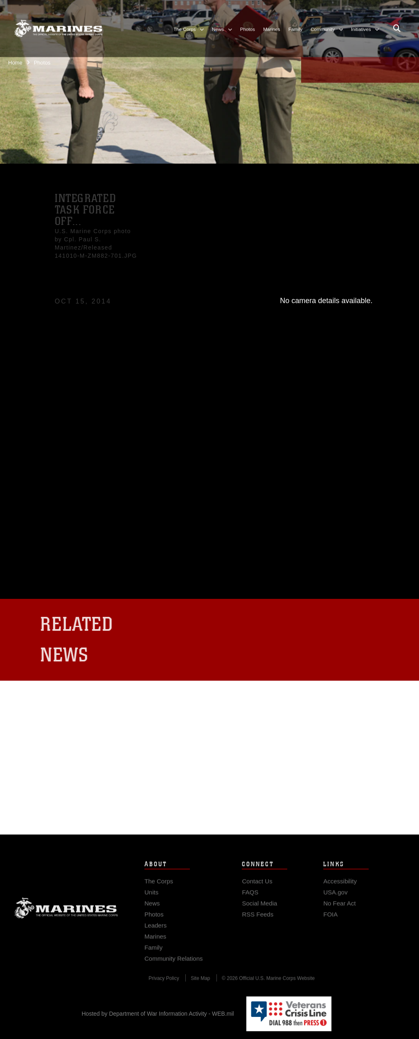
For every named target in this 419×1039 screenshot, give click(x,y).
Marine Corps (66, 915)
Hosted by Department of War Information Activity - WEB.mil (158, 1013)
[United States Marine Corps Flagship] (58, 23)
